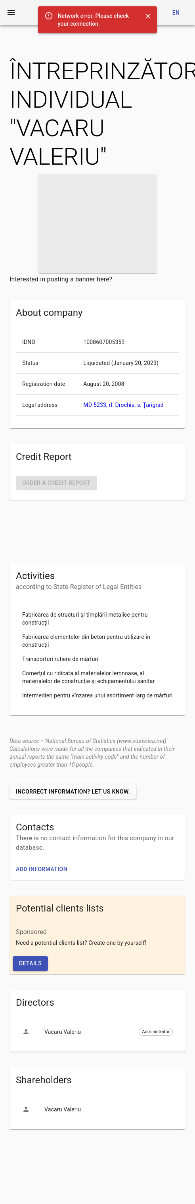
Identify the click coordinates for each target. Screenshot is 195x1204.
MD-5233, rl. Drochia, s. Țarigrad (123, 405)
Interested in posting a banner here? (61, 279)
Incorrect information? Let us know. (73, 791)
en (176, 12)
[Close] (148, 16)
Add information (41, 869)
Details (30, 963)
